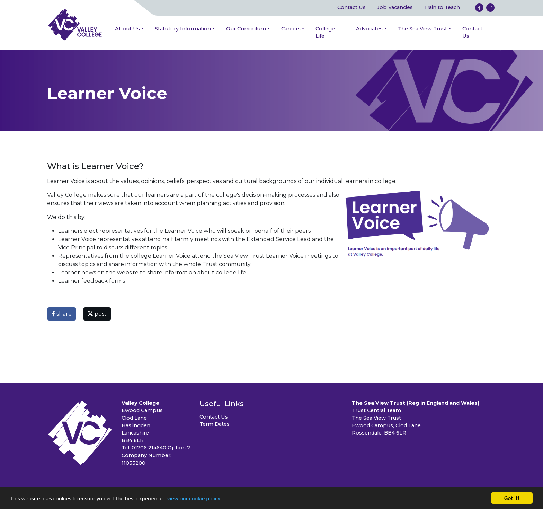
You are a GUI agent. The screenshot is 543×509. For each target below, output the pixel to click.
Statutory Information (183, 29)
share (62, 313)
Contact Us (351, 7)
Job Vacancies (395, 7)
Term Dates (214, 424)
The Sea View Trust (422, 29)
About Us (127, 29)
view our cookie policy (193, 498)
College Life (325, 33)
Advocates (369, 29)
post (97, 313)
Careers (291, 29)
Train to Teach (442, 7)
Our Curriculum (246, 29)
